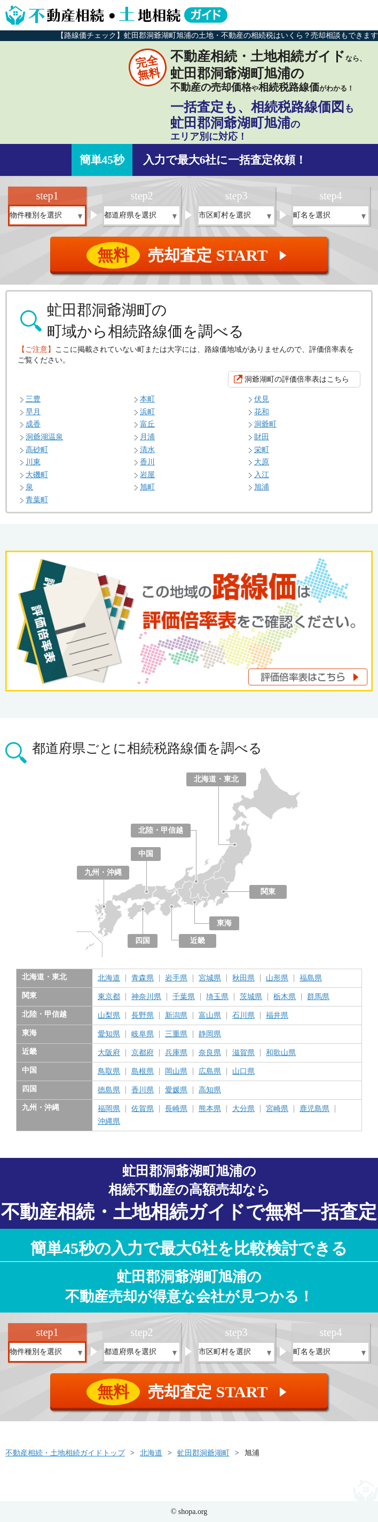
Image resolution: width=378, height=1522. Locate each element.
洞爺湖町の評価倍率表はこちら (297, 379)
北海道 (109, 978)
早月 (33, 412)
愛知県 (109, 1034)
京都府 (142, 1053)
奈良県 (210, 1053)
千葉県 (183, 997)
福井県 (277, 1015)
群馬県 (318, 997)
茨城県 (251, 997)
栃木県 (284, 997)
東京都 (109, 997)
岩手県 (176, 978)
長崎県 (176, 1109)
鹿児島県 (314, 1109)
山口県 (243, 1071)
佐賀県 (142, 1109)
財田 (261, 437)
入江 (261, 475)
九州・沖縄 (103, 872)
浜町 (147, 412)
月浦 (147, 437)
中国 (145, 854)
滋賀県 (243, 1053)
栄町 (261, 450)
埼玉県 (217, 997)
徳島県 (109, 1090)
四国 (142, 941)
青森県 (142, 978)
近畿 (197, 941)
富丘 (147, 424)
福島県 (311, 978)
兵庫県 (176, 1053)
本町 (147, 399)
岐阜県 (142, 1034)
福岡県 (109, 1109)
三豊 (33, 399)
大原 (261, 462)
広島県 (210, 1071)
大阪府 (109, 1053)
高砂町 (37, 450)
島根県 (142, 1071)
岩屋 (147, 475)
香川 (147, 462)
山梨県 (109, 1015)
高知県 (210, 1090)
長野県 (142, 1015)
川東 (33, 462)
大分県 (243, 1109)
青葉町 (37, 500)
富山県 (210, 1015)
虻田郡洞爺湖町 (203, 1453)
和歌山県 (281, 1053)
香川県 (142, 1090)
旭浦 (261, 487)
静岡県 (210, 1034)
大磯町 (37, 475)
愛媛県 (176, 1090)
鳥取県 (109, 1071)
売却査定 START (189, 255)
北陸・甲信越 (160, 830)
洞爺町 (265, 424)
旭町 (147, 487)
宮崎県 (277, 1109)
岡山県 (176, 1071)
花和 (261, 412)
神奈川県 (146, 997)
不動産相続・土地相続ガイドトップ (65, 1453)
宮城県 (210, 978)
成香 (33, 424)
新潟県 (176, 1015)
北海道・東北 (216, 779)
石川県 (243, 1015)
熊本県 (210, 1109)
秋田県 (243, 978)
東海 (224, 923)
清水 (147, 450)
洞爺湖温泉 (44, 437)
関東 (268, 892)
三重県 (176, 1034)
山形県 (277, 978)
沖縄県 (109, 1121)
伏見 (261, 399)
